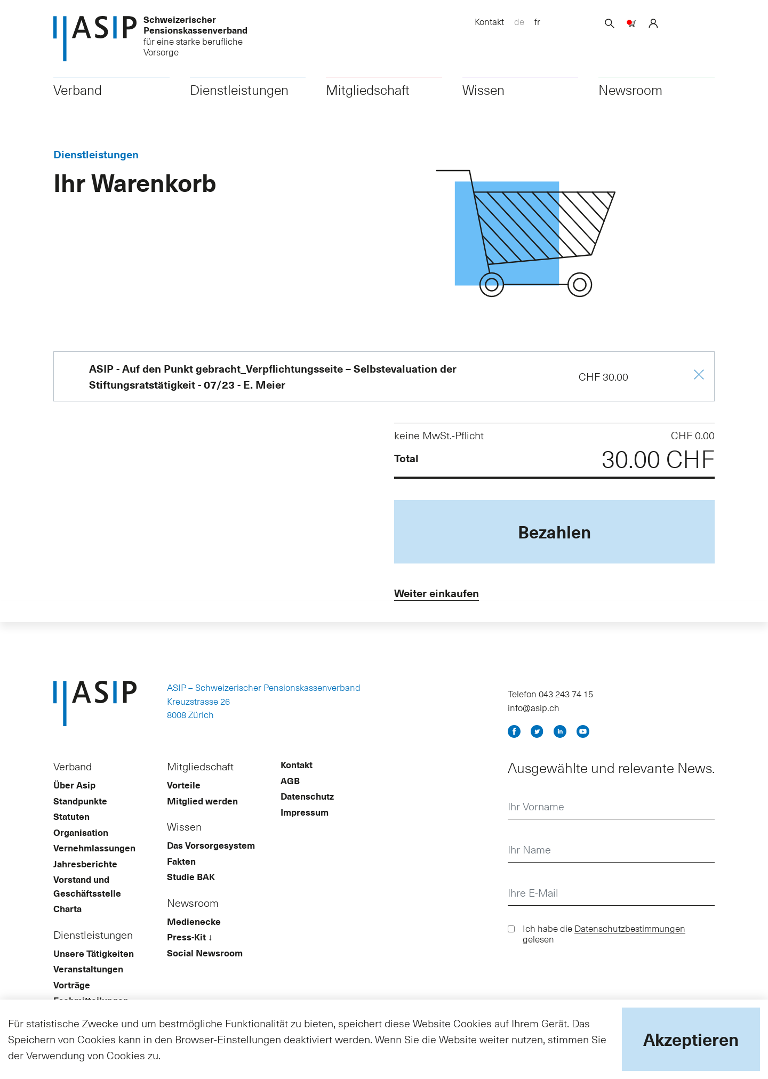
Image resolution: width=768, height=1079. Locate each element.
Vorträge (71, 987)
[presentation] (589, 981)
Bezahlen (554, 533)
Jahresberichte (85, 866)
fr (537, 21)
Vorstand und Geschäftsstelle (87, 889)
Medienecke (194, 924)
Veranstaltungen (88, 972)
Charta (67, 912)
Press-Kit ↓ (190, 940)
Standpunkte (80, 803)
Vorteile (184, 788)
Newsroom (630, 91)
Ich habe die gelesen (604, 937)
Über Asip (74, 788)
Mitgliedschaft (368, 91)
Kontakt (489, 21)
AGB (290, 783)
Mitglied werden (202, 803)
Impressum (305, 815)
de (519, 21)
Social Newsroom (205, 955)
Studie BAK (191, 880)
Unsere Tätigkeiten (93, 956)
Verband (77, 91)
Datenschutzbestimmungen (629, 931)
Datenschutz (307, 799)
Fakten (181, 864)
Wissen (483, 91)
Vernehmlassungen (94, 851)
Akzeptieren (691, 1039)
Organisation (80, 835)
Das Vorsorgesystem (211, 848)
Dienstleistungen (239, 91)
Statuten (71, 819)
